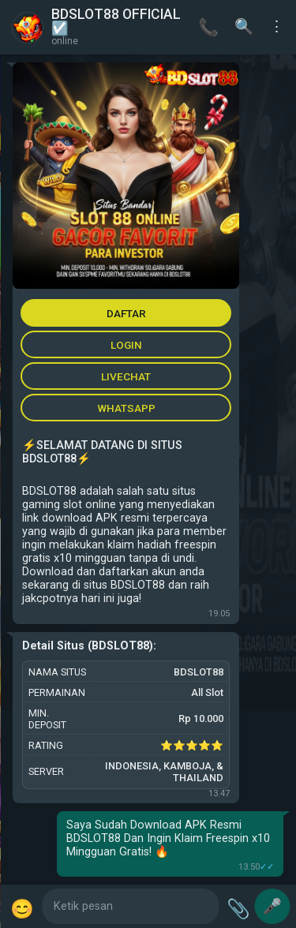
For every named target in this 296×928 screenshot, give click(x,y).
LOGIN (126, 345)
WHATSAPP (126, 408)
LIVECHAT (126, 376)
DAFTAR (126, 313)
